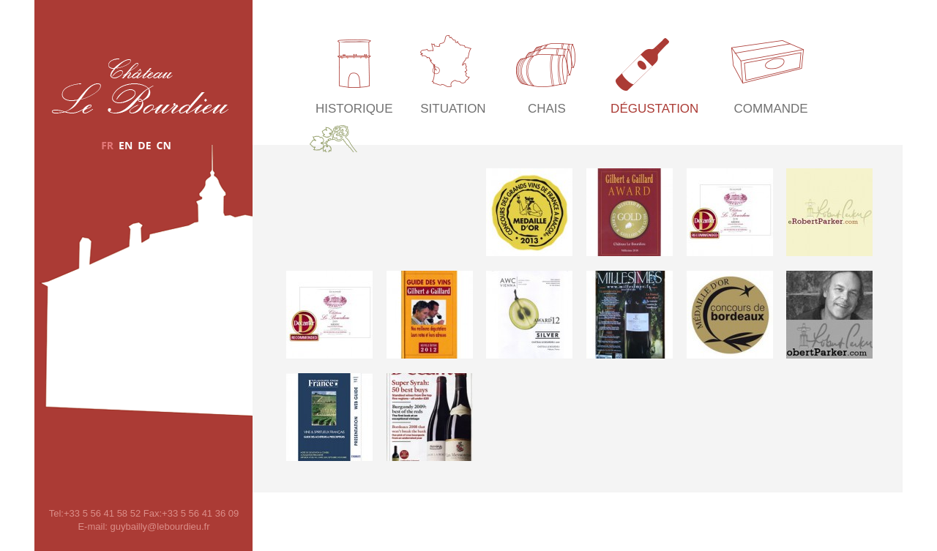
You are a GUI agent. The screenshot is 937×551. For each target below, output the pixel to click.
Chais (547, 109)
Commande (771, 109)
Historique (354, 109)
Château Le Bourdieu (140, 86)
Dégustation (654, 109)
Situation (452, 109)
